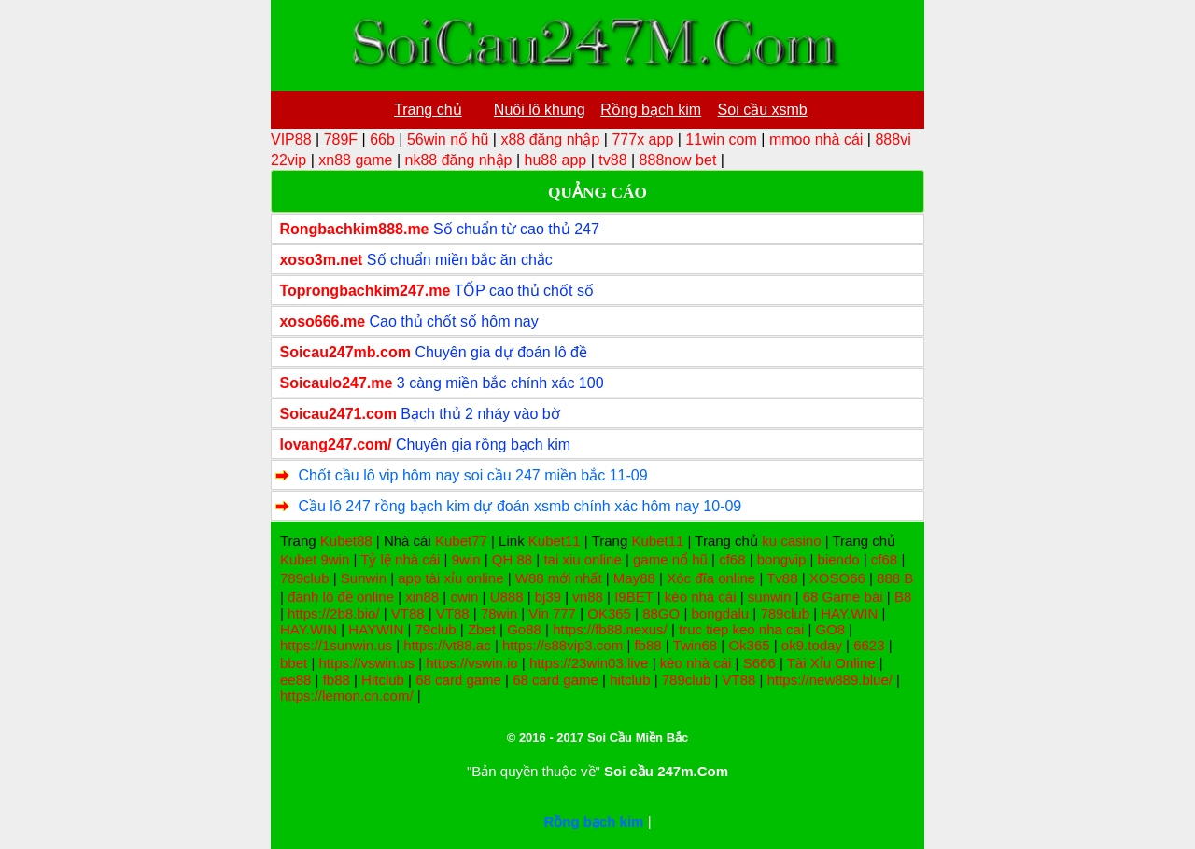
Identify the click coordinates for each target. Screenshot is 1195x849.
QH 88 (512, 559)
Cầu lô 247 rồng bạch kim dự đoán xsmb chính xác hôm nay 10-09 (519, 506)
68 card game (458, 680)
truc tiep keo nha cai (741, 629)
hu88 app (555, 160)
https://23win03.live (589, 663)
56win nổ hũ (447, 139)
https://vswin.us (366, 663)
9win (334, 559)
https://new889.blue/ (830, 680)
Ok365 (748, 645)
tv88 (612, 160)
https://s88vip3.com (562, 645)
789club (305, 578)
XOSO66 (837, 578)
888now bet (678, 160)
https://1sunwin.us (336, 645)
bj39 (548, 597)
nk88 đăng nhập (459, 160)
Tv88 (781, 578)
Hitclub (382, 680)
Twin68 (695, 645)
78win (499, 613)
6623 (868, 645)
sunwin (770, 597)
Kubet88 (346, 541)
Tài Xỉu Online (831, 663)
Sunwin (364, 578)
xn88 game (355, 160)
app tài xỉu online (450, 578)
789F (341, 139)
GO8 (830, 629)
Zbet (482, 629)
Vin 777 (552, 613)
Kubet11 (554, 541)
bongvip (782, 559)
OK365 (609, 613)
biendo (839, 559)
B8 (902, 597)
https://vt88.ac (446, 645)
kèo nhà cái (701, 597)
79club (435, 629)
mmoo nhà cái (816, 139)
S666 (759, 663)
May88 (634, 578)
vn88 (587, 597)
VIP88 (291, 139)
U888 (507, 597)
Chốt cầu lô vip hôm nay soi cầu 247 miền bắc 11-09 (472, 475)
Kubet (298, 559)
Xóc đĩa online (711, 578)
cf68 (732, 559)
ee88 (295, 680)
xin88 (422, 597)
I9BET (633, 597)
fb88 (647, 645)
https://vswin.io (471, 663)
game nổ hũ (670, 559)
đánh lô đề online (341, 597)
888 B (895, 578)
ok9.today (811, 645)
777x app (642, 139)
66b (382, 139)
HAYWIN (375, 629)
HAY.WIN (849, 613)
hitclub (630, 680)
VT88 (408, 613)
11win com (720, 139)
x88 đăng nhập (549, 139)
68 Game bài (843, 597)
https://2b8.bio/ (333, 613)
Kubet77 (461, 541)
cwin (464, 597)
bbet (293, 663)
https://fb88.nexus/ (610, 629)
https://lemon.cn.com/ (347, 695)
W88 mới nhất (558, 578)
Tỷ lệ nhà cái (400, 559)
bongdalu (720, 613)
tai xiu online (582, 559)
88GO (661, 613)
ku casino (791, 541)
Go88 (524, 629)
